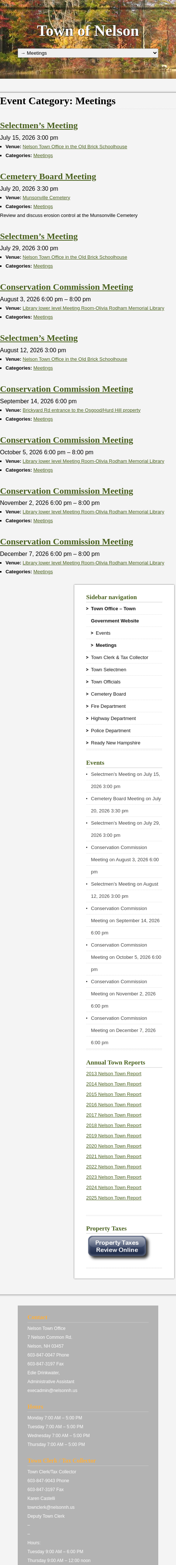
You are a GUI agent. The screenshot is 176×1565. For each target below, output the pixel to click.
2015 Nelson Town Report (113, 1094)
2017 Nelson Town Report (113, 1115)
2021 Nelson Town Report (113, 1156)
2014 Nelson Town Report (113, 1084)
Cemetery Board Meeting (118, 798)
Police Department (111, 730)
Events (103, 633)
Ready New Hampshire (116, 743)
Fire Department (108, 706)
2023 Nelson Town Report (113, 1177)
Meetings (43, 155)
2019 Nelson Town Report (113, 1135)
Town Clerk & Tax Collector (119, 657)
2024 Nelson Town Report (113, 1187)
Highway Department (113, 718)
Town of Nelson (88, 30)
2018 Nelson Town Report (113, 1125)
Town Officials (106, 682)
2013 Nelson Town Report (113, 1073)
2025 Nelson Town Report (113, 1198)
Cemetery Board (108, 694)
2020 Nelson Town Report (113, 1146)
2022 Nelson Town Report (113, 1166)
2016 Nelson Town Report (113, 1104)
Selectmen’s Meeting (113, 774)
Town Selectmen (108, 669)
